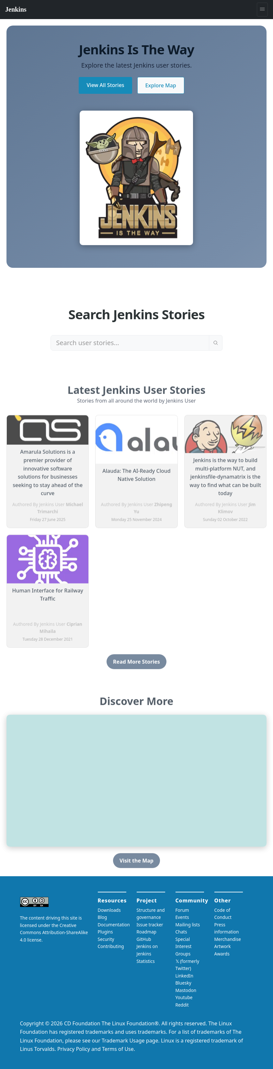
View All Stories (105, 85)
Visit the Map (136, 863)
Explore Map (160, 85)
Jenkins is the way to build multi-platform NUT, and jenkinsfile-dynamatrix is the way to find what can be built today (225, 479)
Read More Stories (136, 664)
